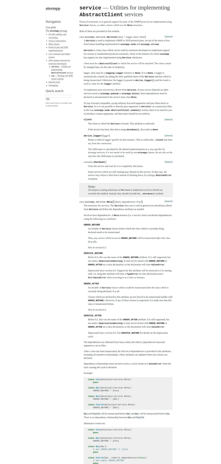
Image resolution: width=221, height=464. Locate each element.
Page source (172, 459)
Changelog (53, 85)
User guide (51, 27)
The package (56, 30)
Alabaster (162, 459)
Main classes (54, 44)
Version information (57, 41)
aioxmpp (53, 8)
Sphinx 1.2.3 (151, 459)
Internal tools (54, 81)
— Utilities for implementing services (62, 69)
